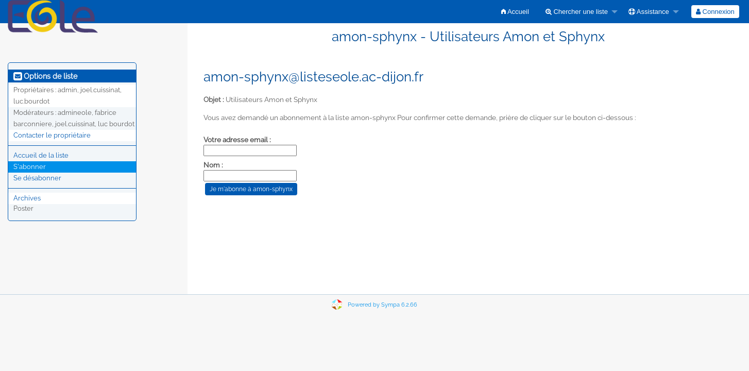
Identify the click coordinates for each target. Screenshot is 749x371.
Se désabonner (37, 178)
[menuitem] (515, 11)
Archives (27, 198)
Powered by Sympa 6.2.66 (382, 304)
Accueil (515, 11)
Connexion (715, 11)
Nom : (213, 165)
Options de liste (45, 76)
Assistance (648, 11)
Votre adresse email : (237, 140)
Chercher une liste (577, 11)
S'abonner (29, 167)
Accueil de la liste (41, 155)
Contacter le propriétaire (52, 135)
